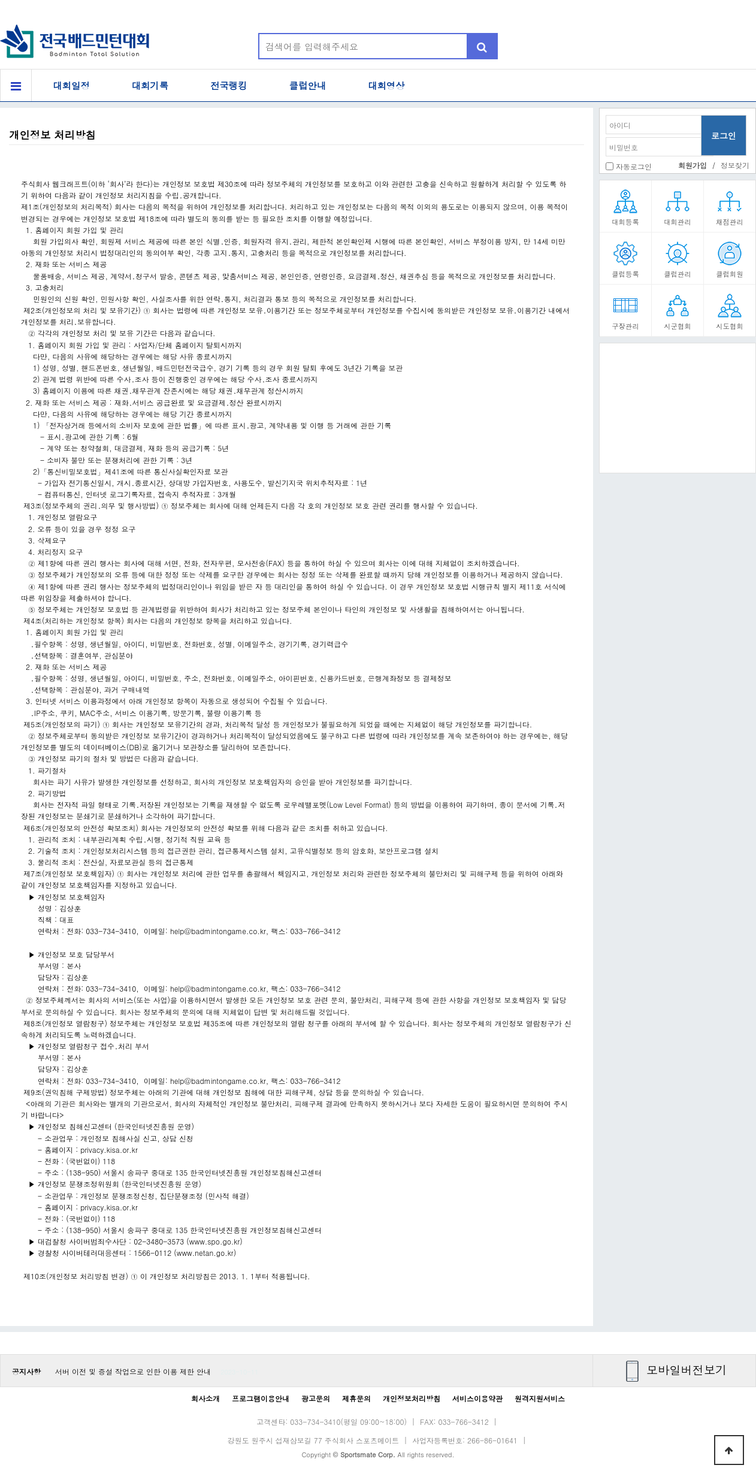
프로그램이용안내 (260, 1398)
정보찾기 (735, 165)
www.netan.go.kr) (207, 1253)
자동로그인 (634, 166)
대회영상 (386, 85)
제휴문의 (356, 1398)
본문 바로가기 (0, 0)
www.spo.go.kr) (216, 1241)
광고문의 (315, 1398)
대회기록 (150, 85)
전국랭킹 (228, 85)
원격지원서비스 (540, 1398)
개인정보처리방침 (411, 1398)
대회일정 (71, 85)
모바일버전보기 (686, 1369)
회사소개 (205, 1398)
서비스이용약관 (477, 1398)
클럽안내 (307, 85)
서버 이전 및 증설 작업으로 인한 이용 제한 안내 (133, 1371)
